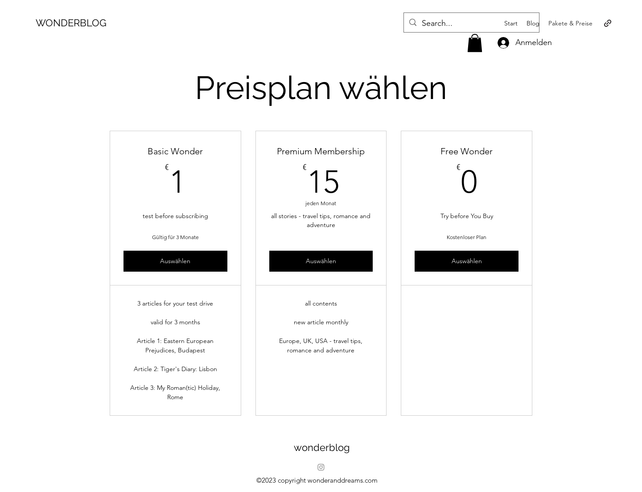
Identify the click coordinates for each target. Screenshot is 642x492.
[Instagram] (321, 467)
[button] (474, 43)
